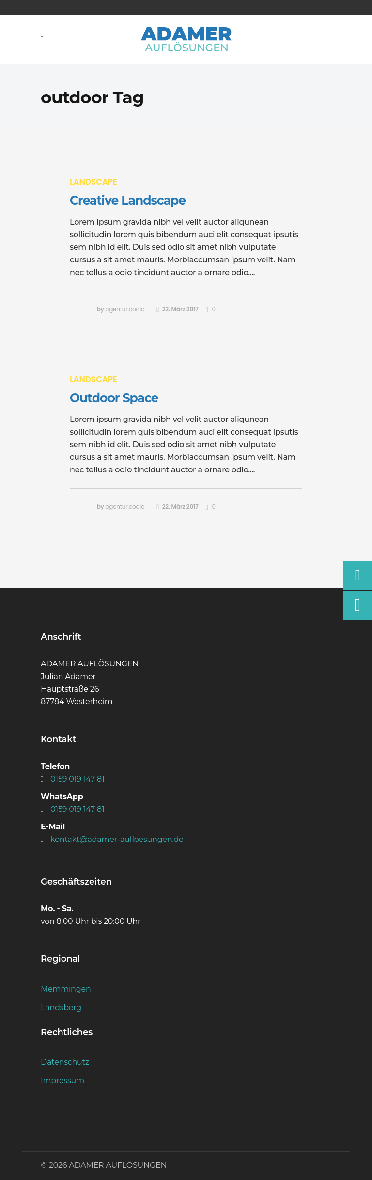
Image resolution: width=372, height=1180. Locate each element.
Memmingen (66, 989)
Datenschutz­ (65, 1062)
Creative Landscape (128, 200)
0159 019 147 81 (77, 779)
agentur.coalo (124, 309)
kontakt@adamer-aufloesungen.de (117, 839)
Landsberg (61, 1007)
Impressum (62, 1080)
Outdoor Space (114, 397)
